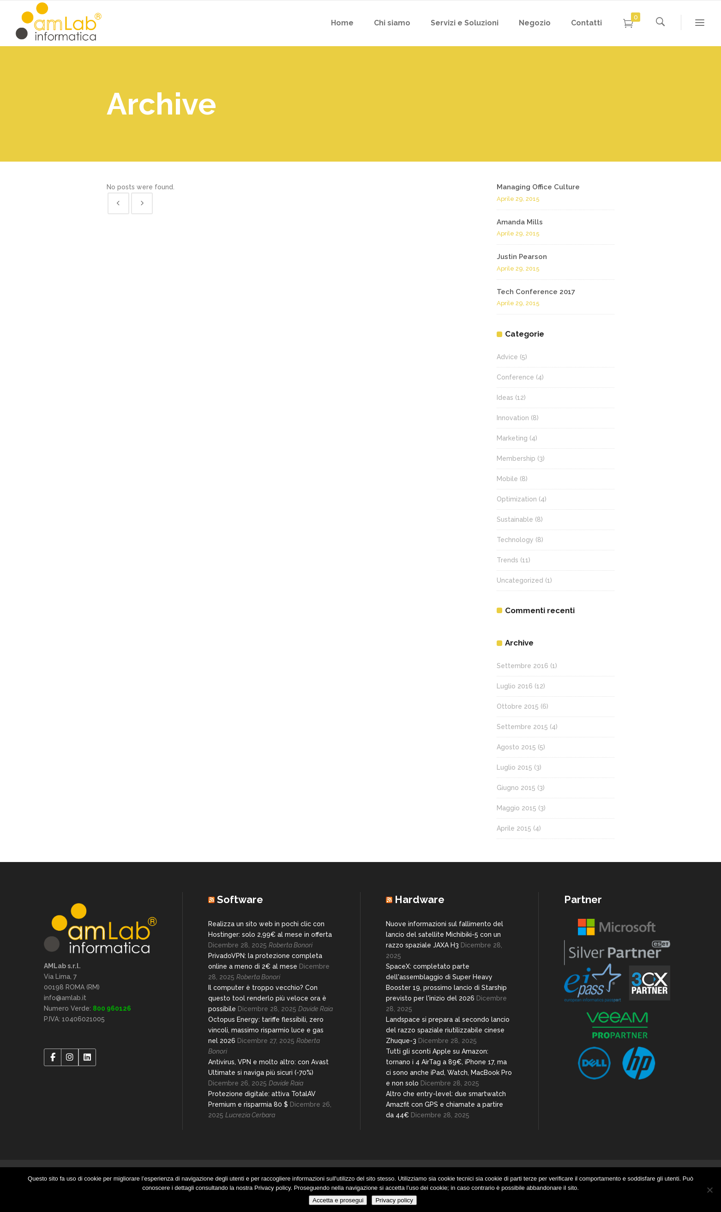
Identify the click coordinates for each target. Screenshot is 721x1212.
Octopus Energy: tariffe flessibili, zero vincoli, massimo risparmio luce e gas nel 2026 (266, 1030)
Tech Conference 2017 (536, 292)
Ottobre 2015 (518, 706)
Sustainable (515, 519)
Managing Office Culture (538, 187)
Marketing (512, 438)
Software (240, 899)
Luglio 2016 (515, 686)
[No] (709, 1189)
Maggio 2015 (516, 808)
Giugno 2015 (516, 787)
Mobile (507, 478)
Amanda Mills (520, 222)
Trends (507, 560)
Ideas (505, 397)
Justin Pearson (522, 257)
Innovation (513, 418)
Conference (515, 377)
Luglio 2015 (514, 767)
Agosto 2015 (516, 747)
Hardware (420, 899)
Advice (507, 357)
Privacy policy (394, 1200)
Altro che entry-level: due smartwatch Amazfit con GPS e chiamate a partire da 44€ (446, 1104)
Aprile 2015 (514, 828)
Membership (516, 458)
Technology (515, 539)
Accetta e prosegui (337, 1200)
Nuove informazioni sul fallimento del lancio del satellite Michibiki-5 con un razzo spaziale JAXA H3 (444, 934)
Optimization (517, 499)
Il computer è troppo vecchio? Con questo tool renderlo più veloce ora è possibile (267, 998)
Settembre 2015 (522, 726)
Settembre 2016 (522, 665)
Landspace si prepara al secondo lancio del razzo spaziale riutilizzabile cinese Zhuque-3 (448, 1030)
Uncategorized (520, 580)
